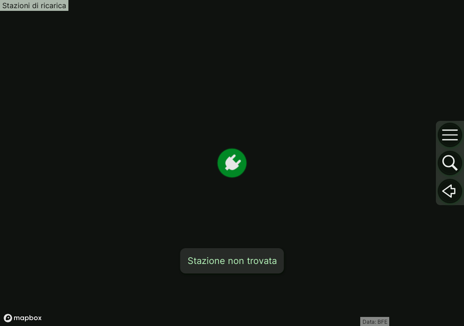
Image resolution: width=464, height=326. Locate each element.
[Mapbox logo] (23, 318)
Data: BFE (374, 321)
